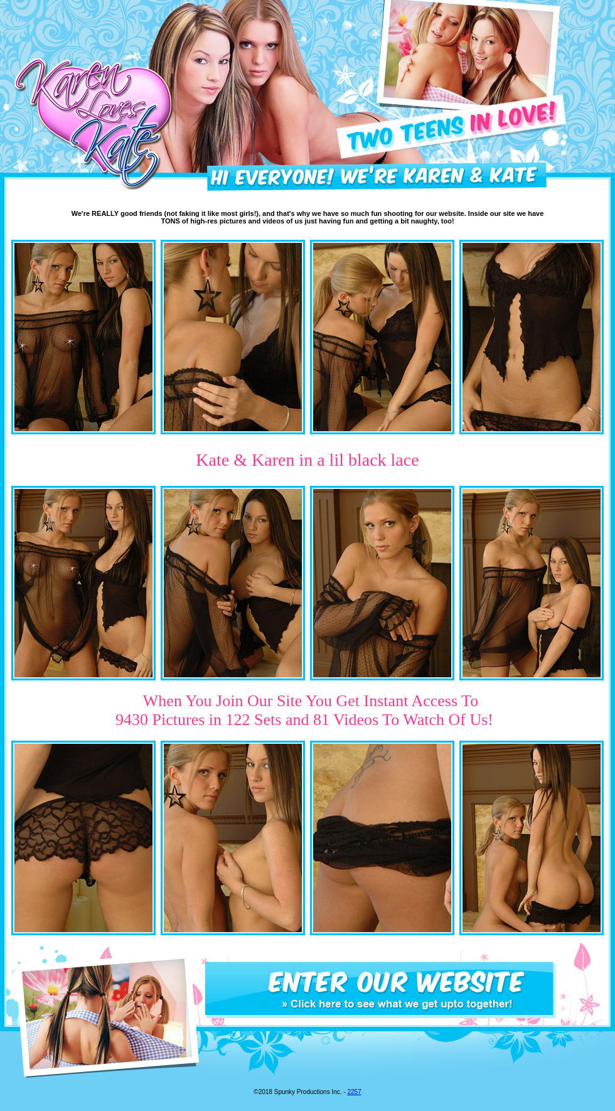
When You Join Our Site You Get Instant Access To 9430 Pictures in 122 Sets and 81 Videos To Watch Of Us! (304, 710)
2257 (354, 1091)
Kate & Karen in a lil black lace (307, 460)
